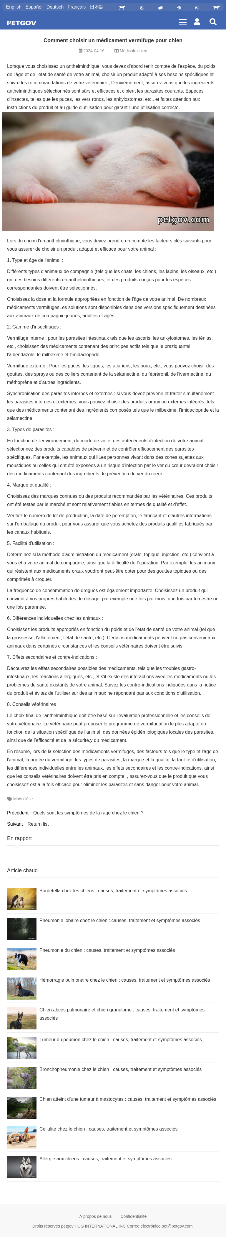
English (13, 6)
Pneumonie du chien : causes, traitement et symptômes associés (107, 950)
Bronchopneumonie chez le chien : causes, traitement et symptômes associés (120, 1069)
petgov (67, 1226)
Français (77, 6)
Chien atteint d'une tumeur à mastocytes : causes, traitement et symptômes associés (127, 1099)
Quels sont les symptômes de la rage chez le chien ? (88, 812)
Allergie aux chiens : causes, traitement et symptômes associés (105, 1158)
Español (33, 6)
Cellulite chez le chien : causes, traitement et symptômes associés (108, 1128)
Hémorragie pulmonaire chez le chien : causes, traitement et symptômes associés (124, 980)
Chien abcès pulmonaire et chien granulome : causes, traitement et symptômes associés (122, 1014)
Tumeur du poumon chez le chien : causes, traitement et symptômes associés (120, 1039)
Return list (38, 824)
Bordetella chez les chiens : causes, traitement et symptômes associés (113, 890)
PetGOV (21, 23)
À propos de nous (95, 1216)
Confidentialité (134, 1216)
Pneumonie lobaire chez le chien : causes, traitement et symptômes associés (119, 920)
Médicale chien (133, 50)
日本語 (97, 6)
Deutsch (55, 6)
